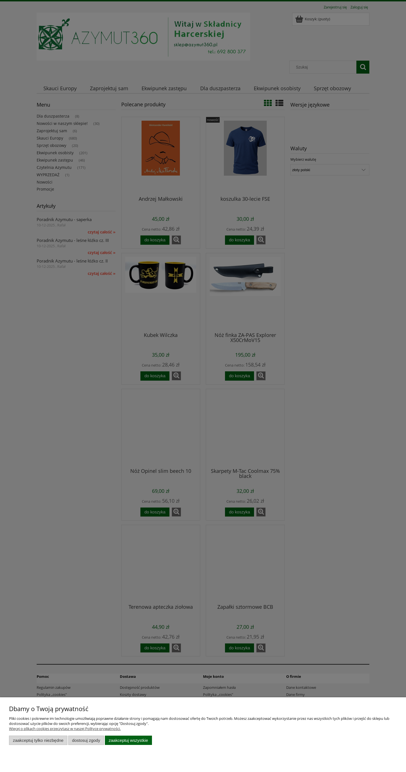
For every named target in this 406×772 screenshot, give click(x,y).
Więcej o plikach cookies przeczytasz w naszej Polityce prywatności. (65, 728)
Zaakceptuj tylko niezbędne (38, 740)
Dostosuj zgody (86, 740)
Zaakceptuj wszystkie (128, 740)
